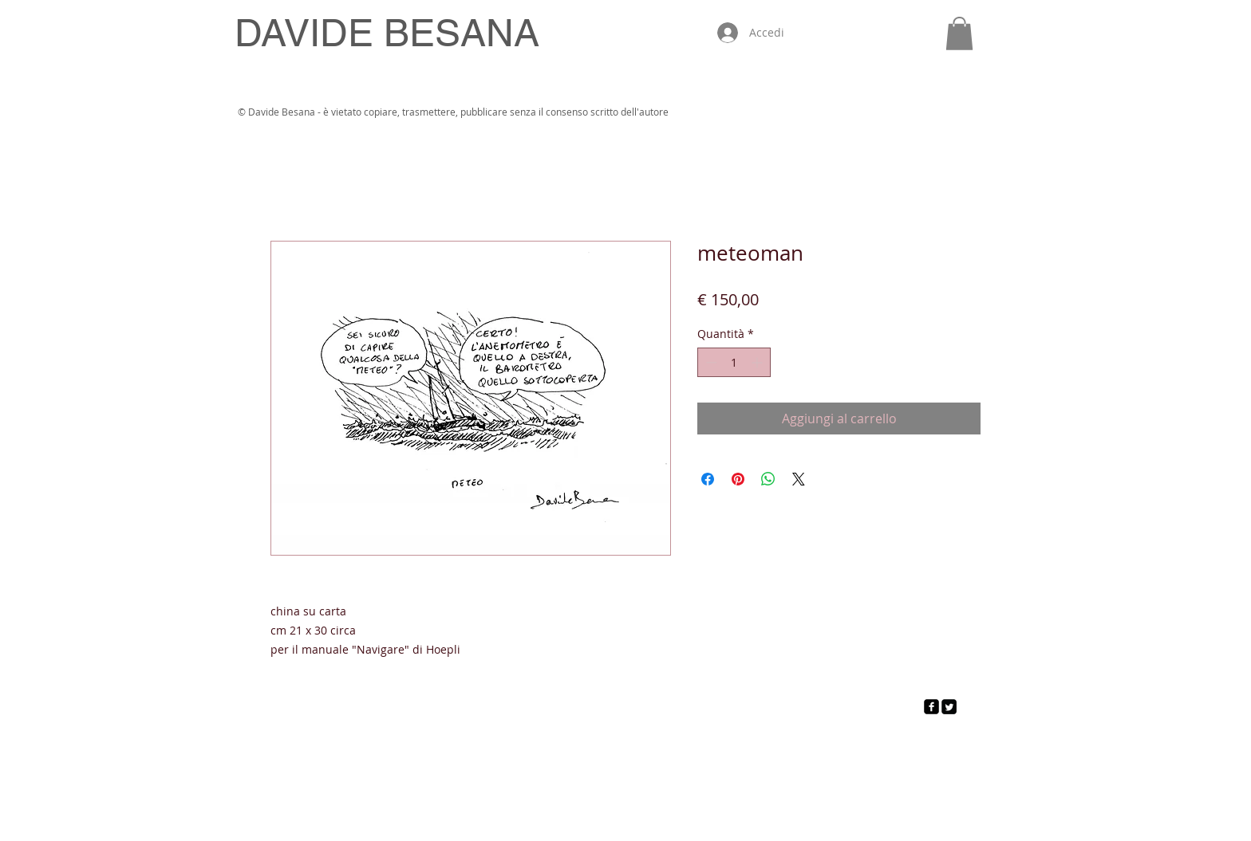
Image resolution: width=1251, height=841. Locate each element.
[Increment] (758, 362)
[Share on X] (798, 479)
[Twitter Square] (949, 706)
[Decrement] (710, 362)
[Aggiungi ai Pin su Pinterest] (738, 479)
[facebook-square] (931, 706)
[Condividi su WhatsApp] (768, 479)
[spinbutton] (734, 362)
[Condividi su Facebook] (707, 479)
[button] (959, 33)
